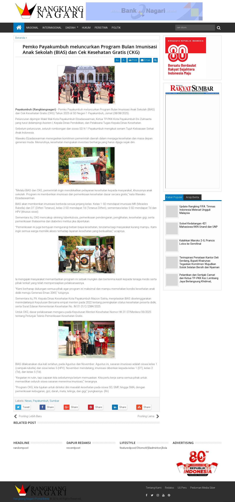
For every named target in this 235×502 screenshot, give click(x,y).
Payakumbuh (40, 400)
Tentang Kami (153, 487)
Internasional (52, 27)
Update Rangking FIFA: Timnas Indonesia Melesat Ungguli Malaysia (197, 210)
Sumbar (54, 400)
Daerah (70, 27)
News (28, 400)
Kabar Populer (174, 197)
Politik (116, 27)
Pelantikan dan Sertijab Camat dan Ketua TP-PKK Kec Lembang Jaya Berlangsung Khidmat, (198, 278)
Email (145, 60)
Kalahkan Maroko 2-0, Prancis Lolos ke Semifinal (197, 242)
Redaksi (169, 487)
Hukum (86, 27)
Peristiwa (101, 27)
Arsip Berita (192, 197)
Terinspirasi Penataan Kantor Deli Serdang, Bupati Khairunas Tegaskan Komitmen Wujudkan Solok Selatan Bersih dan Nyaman (199, 262)
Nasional (32, 27)
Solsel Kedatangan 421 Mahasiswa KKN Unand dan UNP (198, 225)
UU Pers (182, 487)
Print (133, 60)
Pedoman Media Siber (202, 487)
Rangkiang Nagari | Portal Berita (31, 498)
